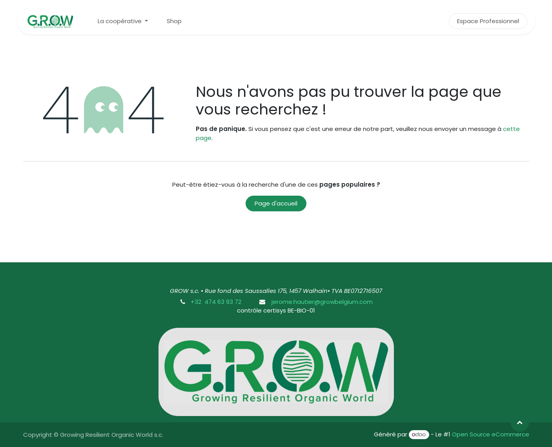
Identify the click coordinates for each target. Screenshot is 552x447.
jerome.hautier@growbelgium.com (321, 302)
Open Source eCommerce (490, 434)
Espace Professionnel (488, 21)
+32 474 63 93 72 (216, 302)
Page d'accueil (276, 203)
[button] (519, 422)
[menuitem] (122, 21)
